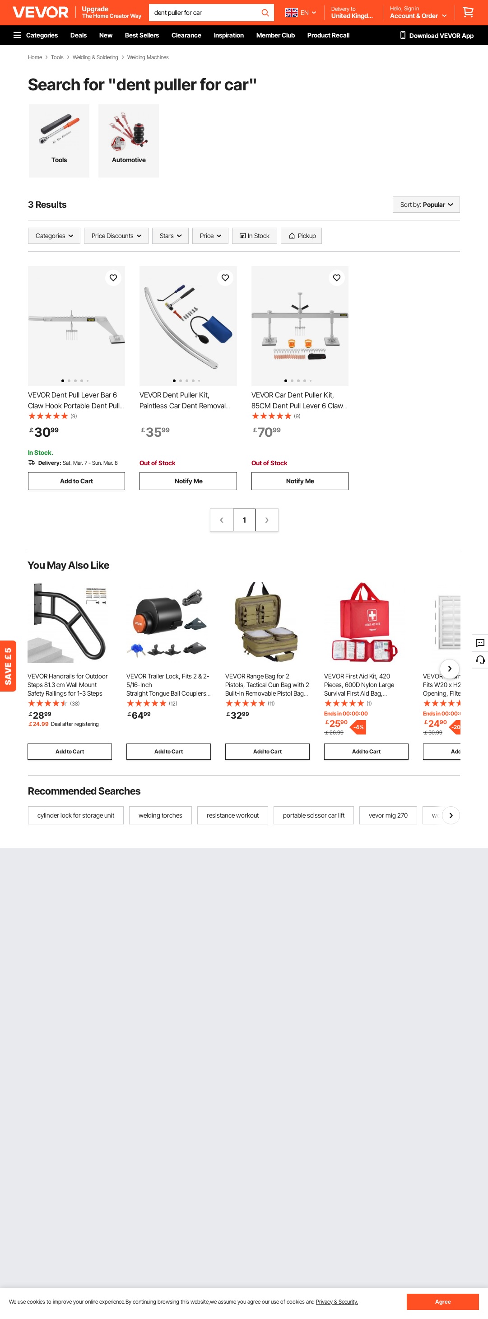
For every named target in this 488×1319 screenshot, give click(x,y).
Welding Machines (148, 57)
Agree (443, 1301)
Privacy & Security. (337, 1301)
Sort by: (410, 204)
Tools (57, 57)
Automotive (129, 160)
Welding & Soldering (95, 57)
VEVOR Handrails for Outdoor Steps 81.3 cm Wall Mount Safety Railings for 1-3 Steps (68, 684)
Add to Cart (76, 481)
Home (35, 57)
